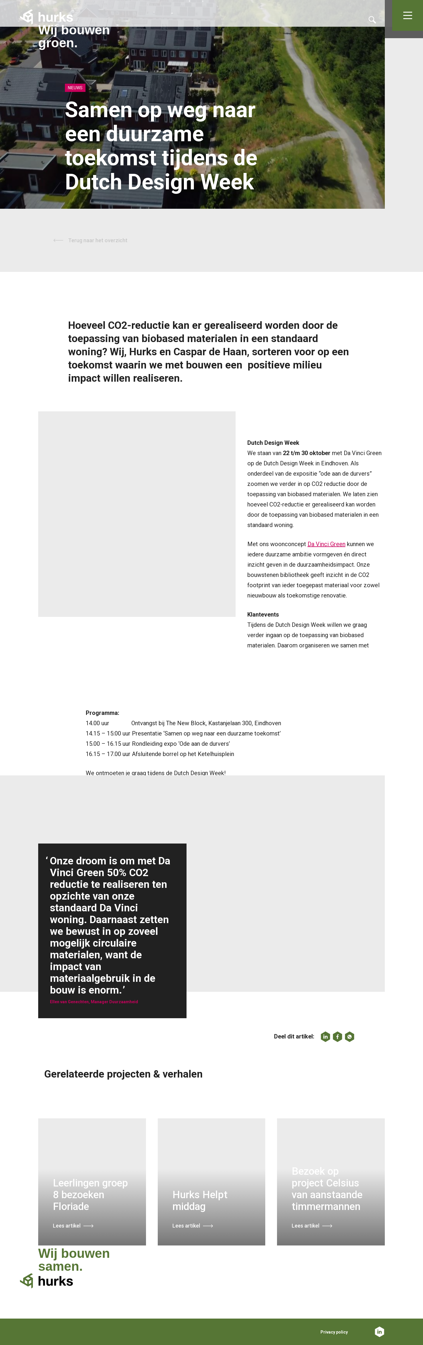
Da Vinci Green (326, 544)
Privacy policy (334, 1332)
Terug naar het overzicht (97, 240)
